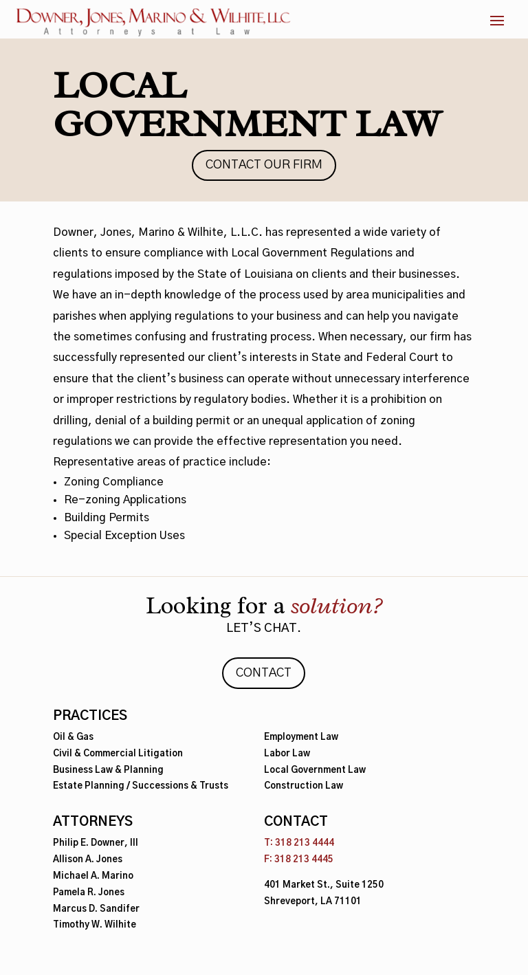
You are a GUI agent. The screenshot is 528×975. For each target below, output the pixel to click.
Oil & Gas (73, 737)
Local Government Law (315, 770)
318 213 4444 (304, 843)
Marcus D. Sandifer (96, 909)
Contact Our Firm (264, 165)
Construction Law (303, 786)
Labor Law (287, 753)
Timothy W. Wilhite (94, 925)
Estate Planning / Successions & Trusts (140, 786)
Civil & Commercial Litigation (118, 753)
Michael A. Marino (93, 876)
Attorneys (93, 822)
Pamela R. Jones (88, 892)
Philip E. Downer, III (95, 843)
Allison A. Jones (87, 859)
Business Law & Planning (108, 770)
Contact (264, 673)
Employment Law (301, 737)
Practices (90, 716)
